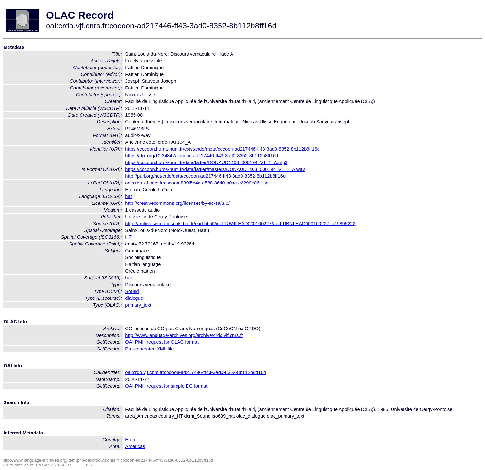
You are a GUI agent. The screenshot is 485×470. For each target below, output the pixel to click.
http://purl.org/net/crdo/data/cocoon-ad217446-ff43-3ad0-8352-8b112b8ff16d (205, 176)
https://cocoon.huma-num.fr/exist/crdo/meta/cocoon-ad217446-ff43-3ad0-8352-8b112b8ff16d (222, 148)
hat (128, 196)
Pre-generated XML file (149, 348)
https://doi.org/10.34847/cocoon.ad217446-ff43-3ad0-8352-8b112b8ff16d (201, 155)
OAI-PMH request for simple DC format (166, 386)
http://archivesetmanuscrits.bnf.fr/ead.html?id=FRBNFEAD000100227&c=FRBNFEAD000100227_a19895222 (240, 223)
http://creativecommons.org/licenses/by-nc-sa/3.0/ (177, 203)
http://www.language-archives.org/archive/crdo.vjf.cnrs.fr (184, 335)
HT (128, 237)
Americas (135, 446)
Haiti (130, 439)
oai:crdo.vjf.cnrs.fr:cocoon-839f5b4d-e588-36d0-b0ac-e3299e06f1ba (196, 182)
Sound (132, 291)
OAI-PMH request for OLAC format (161, 342)
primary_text (138, 305)
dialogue (134, 298)
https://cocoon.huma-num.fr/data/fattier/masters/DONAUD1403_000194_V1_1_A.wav (215, 169)
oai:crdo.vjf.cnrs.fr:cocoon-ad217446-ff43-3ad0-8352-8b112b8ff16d (195, 372)
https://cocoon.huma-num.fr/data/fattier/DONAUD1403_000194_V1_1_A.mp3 (206, 162)
